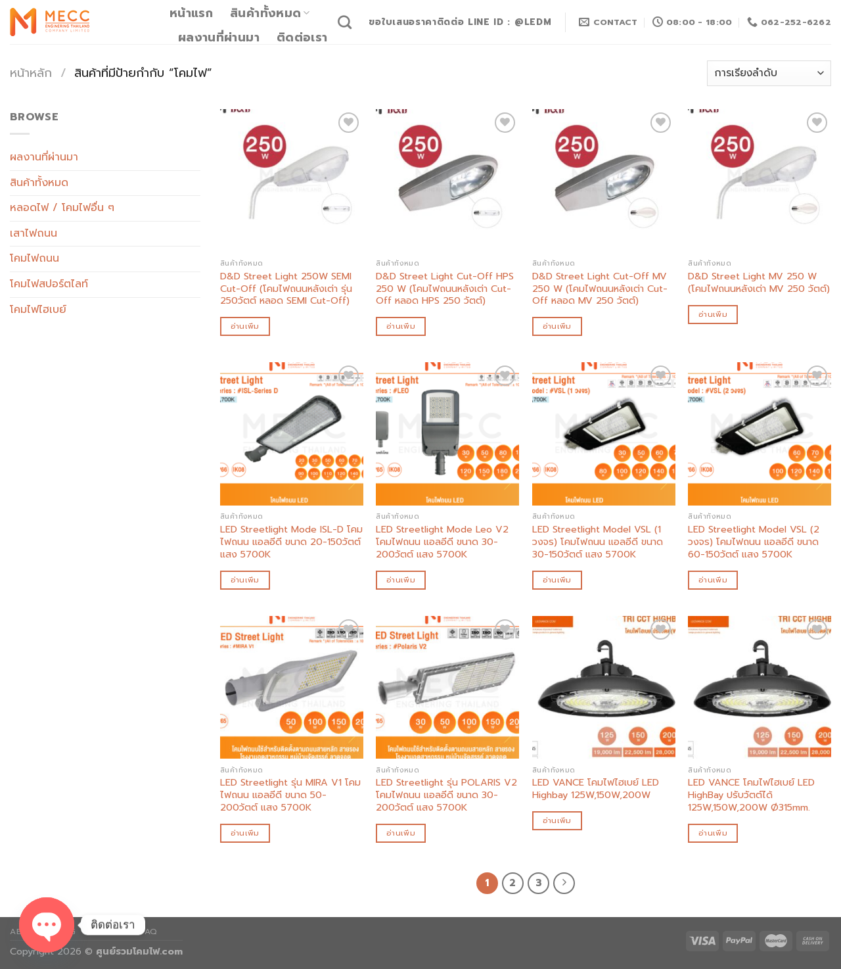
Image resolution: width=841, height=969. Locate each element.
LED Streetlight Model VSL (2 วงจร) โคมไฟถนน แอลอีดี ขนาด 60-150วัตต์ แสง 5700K (753, 541)
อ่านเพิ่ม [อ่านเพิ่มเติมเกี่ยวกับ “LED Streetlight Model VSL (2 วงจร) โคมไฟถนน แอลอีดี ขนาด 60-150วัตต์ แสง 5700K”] (712, 580)
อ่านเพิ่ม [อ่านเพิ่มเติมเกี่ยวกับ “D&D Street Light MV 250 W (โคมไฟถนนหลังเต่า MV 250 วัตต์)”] (712, 314)
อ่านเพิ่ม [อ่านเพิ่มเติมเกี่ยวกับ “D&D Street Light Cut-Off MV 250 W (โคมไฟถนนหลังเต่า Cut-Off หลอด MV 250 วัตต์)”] (557, 326)
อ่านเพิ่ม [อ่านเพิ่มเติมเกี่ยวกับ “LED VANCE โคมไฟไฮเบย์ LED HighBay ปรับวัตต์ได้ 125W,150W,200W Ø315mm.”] (712, 833)
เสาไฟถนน (33, 233)
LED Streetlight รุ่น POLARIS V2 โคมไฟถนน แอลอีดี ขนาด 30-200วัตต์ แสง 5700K (446, 794)
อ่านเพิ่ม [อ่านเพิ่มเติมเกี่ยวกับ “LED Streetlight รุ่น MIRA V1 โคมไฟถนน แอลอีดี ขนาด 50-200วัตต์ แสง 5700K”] (245, 833)
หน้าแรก (191, 13)
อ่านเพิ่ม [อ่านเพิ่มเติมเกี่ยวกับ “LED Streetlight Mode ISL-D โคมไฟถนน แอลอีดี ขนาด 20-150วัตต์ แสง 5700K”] (245, 580)
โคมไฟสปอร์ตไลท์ (49, 284)
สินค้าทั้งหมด (270, 13)
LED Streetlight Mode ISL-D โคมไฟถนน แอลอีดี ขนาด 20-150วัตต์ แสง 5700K (291, 541)
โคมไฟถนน (34, 258)
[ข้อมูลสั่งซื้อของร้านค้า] (769, 73)
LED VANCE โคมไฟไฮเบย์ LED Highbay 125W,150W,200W (595, 788)
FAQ (149, 931)
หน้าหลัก (31, 73)
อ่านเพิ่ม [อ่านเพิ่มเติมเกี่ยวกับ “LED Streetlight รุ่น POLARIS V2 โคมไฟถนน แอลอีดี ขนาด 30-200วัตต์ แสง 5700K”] (400, 833)
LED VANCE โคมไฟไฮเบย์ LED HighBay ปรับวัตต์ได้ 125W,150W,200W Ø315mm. (751, 794)
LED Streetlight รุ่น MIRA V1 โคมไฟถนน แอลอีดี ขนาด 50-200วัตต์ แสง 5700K (290, 794)
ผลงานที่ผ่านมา (219, 37)
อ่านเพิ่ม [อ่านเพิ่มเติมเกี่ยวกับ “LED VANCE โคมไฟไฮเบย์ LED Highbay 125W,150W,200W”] (557, 820)
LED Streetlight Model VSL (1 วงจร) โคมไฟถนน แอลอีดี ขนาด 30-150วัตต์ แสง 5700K (597, 541)
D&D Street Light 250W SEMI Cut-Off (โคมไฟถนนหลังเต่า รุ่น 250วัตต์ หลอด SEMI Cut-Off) (286, 288)
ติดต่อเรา (302, 37)
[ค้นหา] (345, 22)
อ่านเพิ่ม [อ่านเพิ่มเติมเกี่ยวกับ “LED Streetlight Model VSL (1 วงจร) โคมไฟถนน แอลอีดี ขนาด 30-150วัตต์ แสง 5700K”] (557, 580)
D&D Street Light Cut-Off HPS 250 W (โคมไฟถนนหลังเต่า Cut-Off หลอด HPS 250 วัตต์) (445, 288)
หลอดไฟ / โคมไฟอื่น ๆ (62, 208)
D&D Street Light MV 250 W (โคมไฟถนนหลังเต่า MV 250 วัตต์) (759, 282)
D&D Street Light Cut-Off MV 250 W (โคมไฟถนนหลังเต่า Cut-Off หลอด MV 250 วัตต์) (600, 288)
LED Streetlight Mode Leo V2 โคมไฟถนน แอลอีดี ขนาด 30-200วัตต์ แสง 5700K (442, 541)
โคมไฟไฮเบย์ (38, 310)
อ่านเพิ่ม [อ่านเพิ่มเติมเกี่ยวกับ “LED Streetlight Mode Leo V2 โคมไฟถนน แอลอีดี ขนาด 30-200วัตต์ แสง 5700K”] (400, 580)
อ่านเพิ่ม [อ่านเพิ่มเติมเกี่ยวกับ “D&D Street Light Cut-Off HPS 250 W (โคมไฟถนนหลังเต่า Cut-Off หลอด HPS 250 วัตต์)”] (400, 326)
